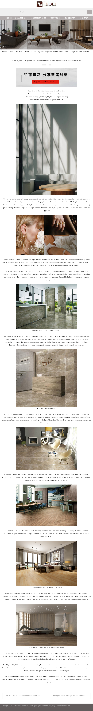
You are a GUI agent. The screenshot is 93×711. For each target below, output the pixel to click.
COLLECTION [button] (21, 18)
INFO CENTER (16, 52)
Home (4, 52)
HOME (9, 18)
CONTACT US (85, 18)
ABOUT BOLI (55, 18)
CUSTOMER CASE (38, 18)
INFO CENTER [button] (70, 18)
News (27, 52)
